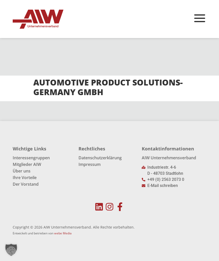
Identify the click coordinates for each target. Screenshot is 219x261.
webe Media (63, 233)
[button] (11, 250)
